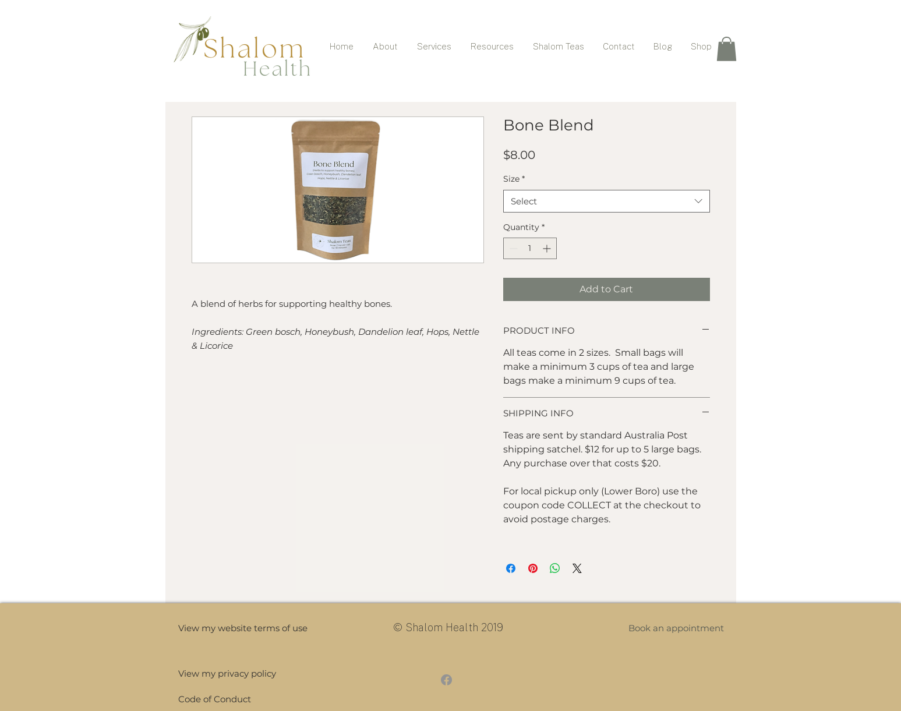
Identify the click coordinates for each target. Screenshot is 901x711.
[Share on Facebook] (511, 568)
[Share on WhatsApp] (555, 568)
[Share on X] (577, 568)
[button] (726, 49)
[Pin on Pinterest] (533, 568)
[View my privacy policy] (227, 673)
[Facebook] (446, 679)
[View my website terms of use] (243, 628)
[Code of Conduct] (225, 699)
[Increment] (547, 248)
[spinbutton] (530, 248)
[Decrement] (512, 248)
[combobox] (606, 201)
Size (514, 179)
